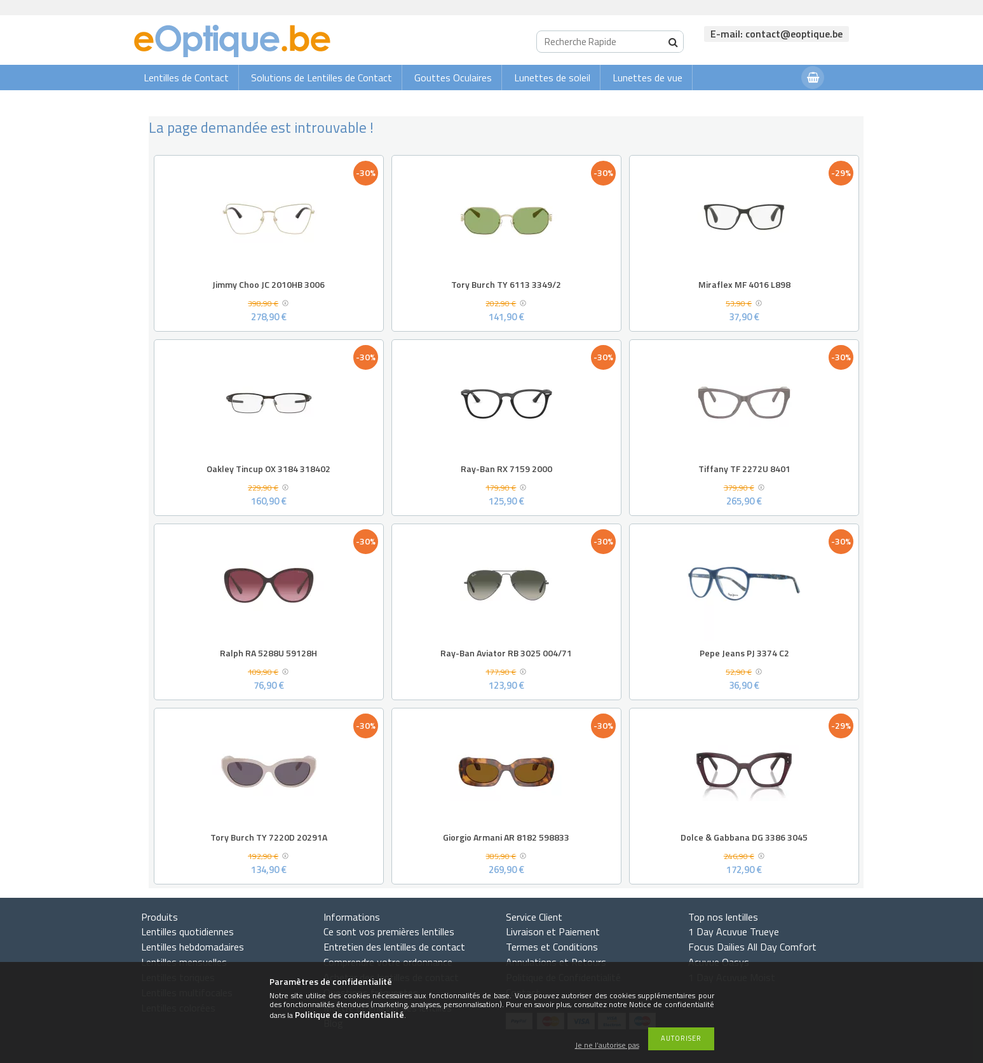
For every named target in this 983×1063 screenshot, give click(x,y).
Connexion (766, 102)
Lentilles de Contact (186, 77)
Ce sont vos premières (388, 931)
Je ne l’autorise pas (607, 1045)
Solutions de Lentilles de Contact (321, 77)
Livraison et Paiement (553, 931)
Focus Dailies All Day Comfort (752, 946)
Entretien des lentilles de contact (394, 946)
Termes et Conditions (552, 946)
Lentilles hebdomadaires (192, 946)
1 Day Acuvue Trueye (733, 931)
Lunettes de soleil (552, 77)
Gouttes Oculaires (453, 77)
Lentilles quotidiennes (187, 931)
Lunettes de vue (647, 77)
